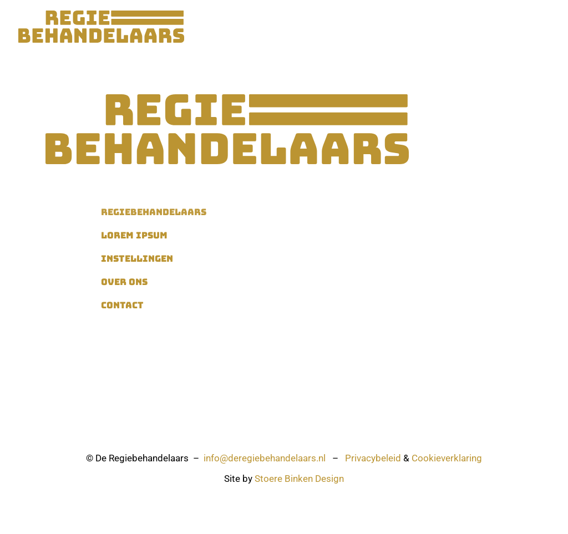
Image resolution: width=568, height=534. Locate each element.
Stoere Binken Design (299, 478)
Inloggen (522, 27)
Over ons (430, 27)
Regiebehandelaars (249, 27)
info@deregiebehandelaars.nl (265, 458)
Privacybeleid (373, 458)
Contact (476, 27)
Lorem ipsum (134, 235)
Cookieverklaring (447, 458)
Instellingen (323, 27)
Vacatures (379, 27)
